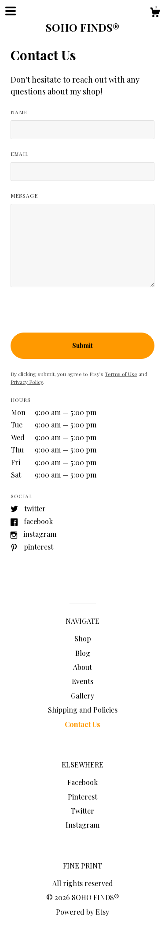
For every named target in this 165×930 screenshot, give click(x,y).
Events (82, 681)
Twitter (35, 508)
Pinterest (38, 546)
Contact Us (82, 724)
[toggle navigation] (10, 11)
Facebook (38, 521)
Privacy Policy (27, 381)
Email (20, 153)
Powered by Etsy (82, 911)
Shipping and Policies (82, 709)
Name (19, 112)
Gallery (82, 695)
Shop (82, 638)
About (82, 667)
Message (24, 195)
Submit (82, 345)
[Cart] (155, 13)
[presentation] (77, 315)
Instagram (39, 534)
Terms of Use (121, 373)
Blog (82, 653)
